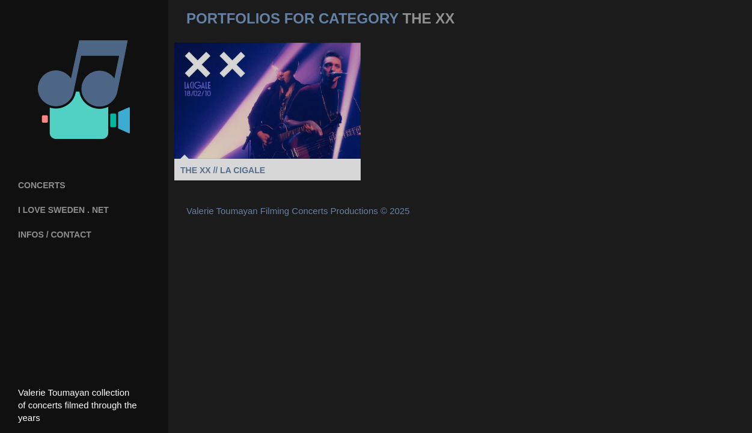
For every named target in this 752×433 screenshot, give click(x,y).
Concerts (42, 185)
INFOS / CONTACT (54, 234)
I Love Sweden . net (63, 210)
